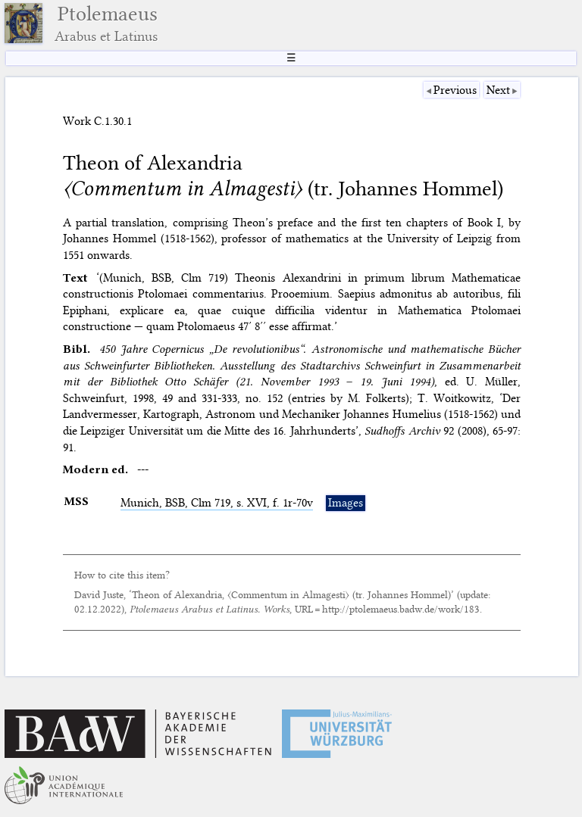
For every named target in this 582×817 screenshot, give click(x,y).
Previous (455, 90)
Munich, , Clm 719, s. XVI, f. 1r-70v (216, 503)
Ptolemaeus (106, 23)
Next (498, 90)
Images (345, 503)
